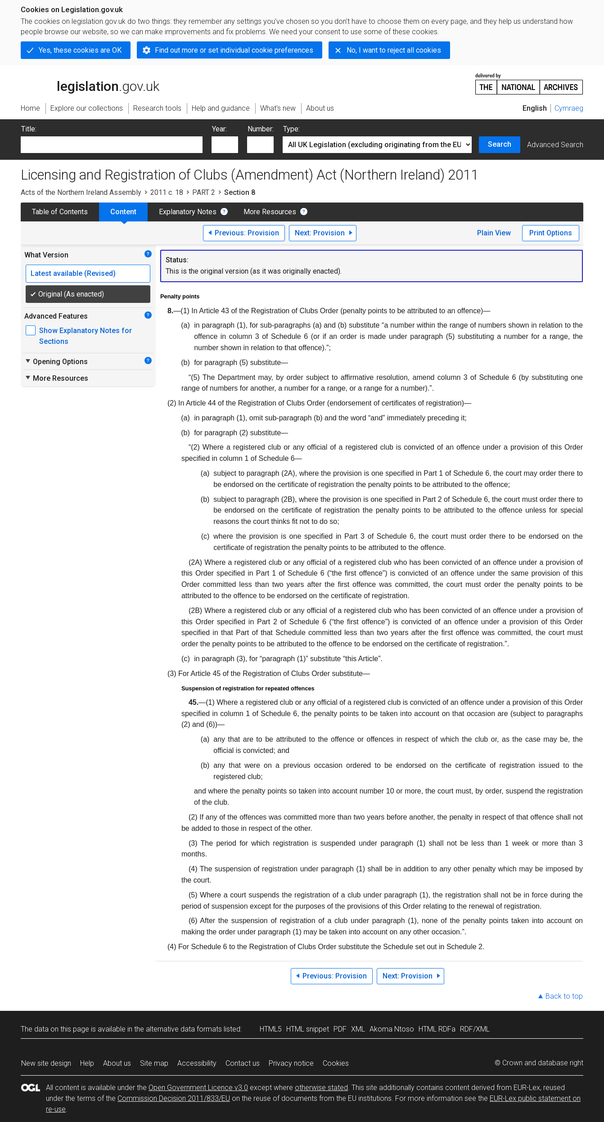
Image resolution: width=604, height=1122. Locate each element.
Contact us (242, 1063)
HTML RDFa (437, 1029)
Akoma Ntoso (392, 1029)
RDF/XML (475, 1029)
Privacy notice (291, 1063)
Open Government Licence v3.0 (198, 1087)
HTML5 (271, 1029)
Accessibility (196, 1063)
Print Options (550, 233)
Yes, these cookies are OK (80, 50)
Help (87, 1063)
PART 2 (203, 192)
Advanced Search (555, 144)
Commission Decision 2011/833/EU (173, 1098)
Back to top (564, 996)
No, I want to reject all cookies (394, 50)
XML (358, 1029)
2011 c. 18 (166, 192)
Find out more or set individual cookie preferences (234, 50)
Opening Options (56, 361)
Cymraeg (568, 108)
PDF (340, 1029)
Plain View (494, 233)
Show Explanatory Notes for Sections (85, 336)
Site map (154, 1063)
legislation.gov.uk (90, 83)
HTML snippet (307, 1029)
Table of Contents (60, 211)
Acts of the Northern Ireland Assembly (81, 192)
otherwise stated (321, 1087)
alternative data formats (184, 1029)
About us (117, 1063)
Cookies (336, 1063)
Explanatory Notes (187, 211)
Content (123, 211)
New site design (46, 1063)
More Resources (269, 211)
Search (499, 144)
